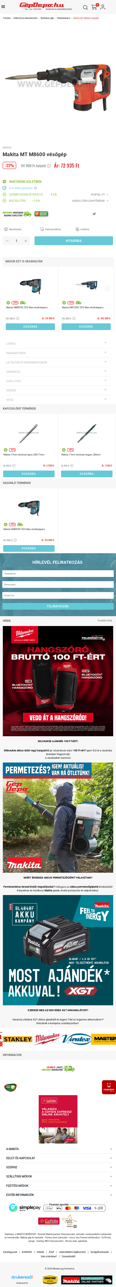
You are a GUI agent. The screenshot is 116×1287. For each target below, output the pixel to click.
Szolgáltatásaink (99, 1252)
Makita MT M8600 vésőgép (86, 18)
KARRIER (27, 1252)
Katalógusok (10, 1252)
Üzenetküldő (68, 1256)
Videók (40, 1252)
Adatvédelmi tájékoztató (72, 1252)
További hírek (105, 620)
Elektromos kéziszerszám (26, 18)
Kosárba (74, 241)
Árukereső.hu (22, 1283)
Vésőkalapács (63, 18)
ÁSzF (51, 1252)
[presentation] (107, 288)
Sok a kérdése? (49, 1256)
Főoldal (7, 18)
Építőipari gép (47, 18)
